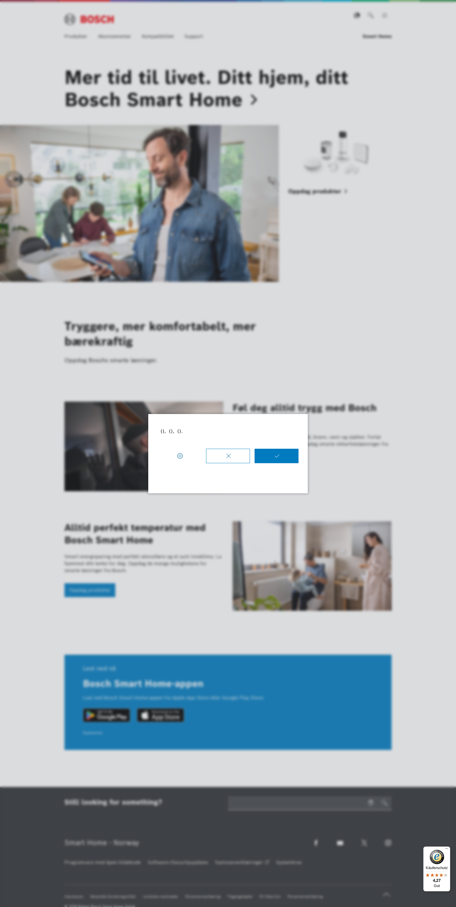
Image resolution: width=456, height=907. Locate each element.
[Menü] (446, 850)
